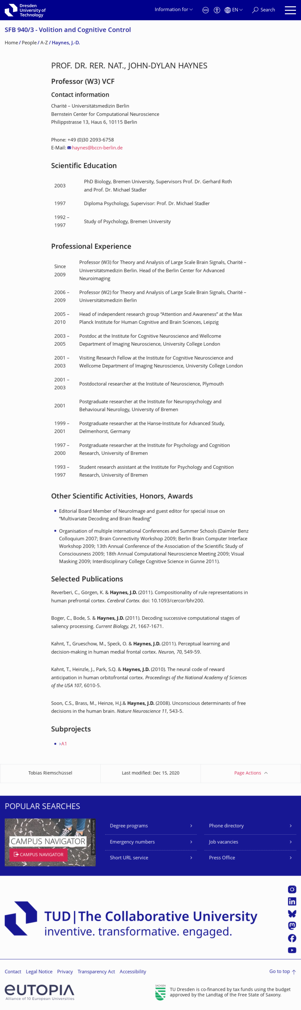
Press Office (222, 858)
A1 (64, 744)
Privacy (65, 972)
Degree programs (129, 826)
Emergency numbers (132, 842)
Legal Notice (39, 972)
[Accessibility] (217, 10)
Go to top (279, 971)
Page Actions (247, 773)
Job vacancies (223, 842)
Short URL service (129, 858)
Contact (13, 972)
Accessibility (133, 972)
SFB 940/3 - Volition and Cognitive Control (68, 31)
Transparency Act (96, 972)
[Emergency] (205, 10)
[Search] (263, 10)
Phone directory (226, 826)
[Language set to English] (234, 10)
